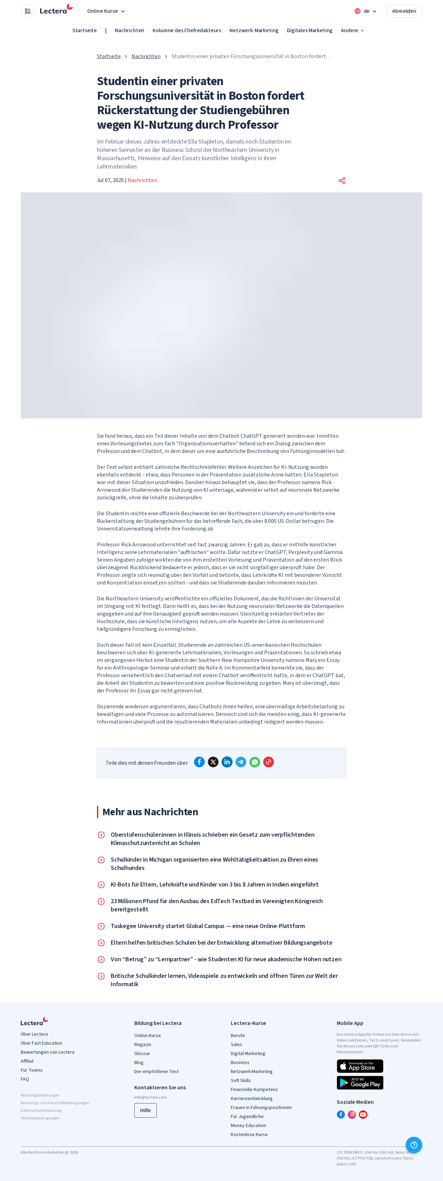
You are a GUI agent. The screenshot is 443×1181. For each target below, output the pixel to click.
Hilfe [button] (145, 1110)
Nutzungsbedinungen (40, 1095)
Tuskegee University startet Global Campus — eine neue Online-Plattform (208, 926)
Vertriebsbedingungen (40, 1118)
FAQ (25, 1079)
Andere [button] (353, 30)
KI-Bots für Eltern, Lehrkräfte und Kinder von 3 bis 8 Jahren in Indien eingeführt (215, 885)
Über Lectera (34, 1034)
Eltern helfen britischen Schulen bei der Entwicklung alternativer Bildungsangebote (221, 943)
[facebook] (199, 761)
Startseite (84, 30)
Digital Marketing (248, 1053)
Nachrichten (129, 30)
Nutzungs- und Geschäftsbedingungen (55, 1103)
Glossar (142, 1053)
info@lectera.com (150, 1097)
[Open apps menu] (28, 11)
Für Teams (32, 1070)
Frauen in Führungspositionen (261, 1107)
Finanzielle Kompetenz (254, 1089)
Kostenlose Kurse (249, 1134)
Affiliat (27, 1061)
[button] (342, 180)
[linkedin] (227, 761)
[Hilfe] (414, 1145)
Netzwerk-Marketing (254, 30)
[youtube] (363, 1114)
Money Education (248, 1125)
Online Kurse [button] (106, 11)
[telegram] (240, 761)
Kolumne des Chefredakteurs (187, 30)
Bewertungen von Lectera (47, 1052)
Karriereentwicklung (252, 1098)
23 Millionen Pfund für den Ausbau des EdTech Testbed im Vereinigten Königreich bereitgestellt (217, 905)
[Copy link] (268, 761)
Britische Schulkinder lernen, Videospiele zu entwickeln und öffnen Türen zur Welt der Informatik (224, 980)
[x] (213, 761)
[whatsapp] (254, 761)
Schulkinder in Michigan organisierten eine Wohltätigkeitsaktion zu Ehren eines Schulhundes (214, 864)
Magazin (142, 1044)
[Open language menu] (366, 11)
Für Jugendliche (247, 1116)
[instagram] (352, 1114)
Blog (139, 1062)
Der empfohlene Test (156, 1071)
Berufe (238, 1035)
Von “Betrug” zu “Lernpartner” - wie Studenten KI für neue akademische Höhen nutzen (226, 959)
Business (240, 1062)
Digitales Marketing (310, 30)
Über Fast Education (41, 1043)
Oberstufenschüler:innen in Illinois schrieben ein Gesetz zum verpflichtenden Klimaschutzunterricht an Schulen (213, 839)
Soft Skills (241, 1080)
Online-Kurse (147, 1035)
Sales (236, 1044)
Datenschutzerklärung (41, 1111)
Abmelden (404, 11)
